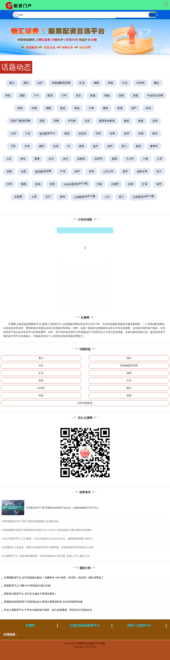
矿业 (82, 82)
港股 (22, 95)
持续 (20, 108)
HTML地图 (99, 643)
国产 (134, 108)
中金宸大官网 (155, 95)
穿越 (92, 95)
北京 (87, 120)
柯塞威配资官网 (61, 82)
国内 (26, 82)
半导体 (72, 120)
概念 (156, 82)
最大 (11, 82)
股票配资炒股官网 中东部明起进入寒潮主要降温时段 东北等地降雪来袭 (43, 601)
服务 (105, 108)
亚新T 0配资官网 (20, 120)
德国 (96, 82)
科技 (8, 95)
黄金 (77, 108)
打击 (125, 82)
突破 (107, 95)
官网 (56, 120)
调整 (48, 108)
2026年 (140, 82)
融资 (126, 120)
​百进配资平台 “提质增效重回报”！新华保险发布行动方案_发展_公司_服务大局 (46, 555)
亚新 (42, 120)
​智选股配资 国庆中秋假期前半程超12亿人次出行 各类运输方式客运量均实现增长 (47, 529)
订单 (91, 108)
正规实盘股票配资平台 (85, 625)
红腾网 (30, 625)
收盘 (140, 120)
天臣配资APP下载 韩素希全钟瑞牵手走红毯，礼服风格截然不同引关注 (62, 507)
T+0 (36, 95)
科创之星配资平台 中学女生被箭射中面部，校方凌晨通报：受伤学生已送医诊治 (48, 609)
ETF (64, 95)
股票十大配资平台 (139, 625)
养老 (110, 82)
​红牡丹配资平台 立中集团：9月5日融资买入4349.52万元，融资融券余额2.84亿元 (48, 538)
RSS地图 (89, 643)
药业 (148, 108)
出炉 (40, 82)
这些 (155, 120)
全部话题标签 (85, 402)
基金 (62, 108)
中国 (34, 108)
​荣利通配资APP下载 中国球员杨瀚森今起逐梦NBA (31, 521)
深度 (135, 95)
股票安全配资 (107, 120)
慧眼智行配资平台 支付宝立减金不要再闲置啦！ (30, 593)
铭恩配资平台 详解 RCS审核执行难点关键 (27, 585)
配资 (50, 95)
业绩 (121, 95)
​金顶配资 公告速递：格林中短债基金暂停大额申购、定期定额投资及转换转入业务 (48, 547)
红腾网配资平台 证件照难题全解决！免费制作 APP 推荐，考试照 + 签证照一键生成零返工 (53, 577)
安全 (78, 95)
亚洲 (120, 108)
